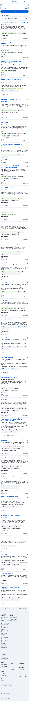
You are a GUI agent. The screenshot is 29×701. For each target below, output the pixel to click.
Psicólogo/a (4, 440)
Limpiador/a (4, 243)
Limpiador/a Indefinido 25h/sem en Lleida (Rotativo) (12, 145)
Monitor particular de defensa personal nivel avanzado (13, 23)
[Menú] (1, 1)
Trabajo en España (5, 680)
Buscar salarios (22, 673)
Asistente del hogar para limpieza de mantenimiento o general (11, 80)
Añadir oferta (12, 666)
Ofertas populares (13, 617)
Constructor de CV (23, 675)
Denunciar (25, 38)
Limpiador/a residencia (7, 357)
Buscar (14, 11)
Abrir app (26, 1)
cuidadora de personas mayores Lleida (4, 630)
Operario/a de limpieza (7, 187)
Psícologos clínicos (6, 457)
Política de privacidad (5, 693)
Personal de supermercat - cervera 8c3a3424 (10, 100)
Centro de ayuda (4, 678)
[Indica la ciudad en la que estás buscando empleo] (14, 8)
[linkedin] (11, 685)
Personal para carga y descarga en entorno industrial (12, 42)
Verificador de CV (22, 676)
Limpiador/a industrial (7, 319)
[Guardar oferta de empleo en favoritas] (27, 23)
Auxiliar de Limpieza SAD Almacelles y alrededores (11, 516)
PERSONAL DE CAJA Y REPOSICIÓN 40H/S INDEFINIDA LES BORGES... (12, 419)
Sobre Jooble (4, 664)
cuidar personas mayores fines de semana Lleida (4, 634)
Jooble (8, 698)
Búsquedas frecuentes (6, 612)
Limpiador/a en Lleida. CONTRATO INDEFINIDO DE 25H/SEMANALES (10, 166)
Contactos (3, 673)
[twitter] (8, 685)
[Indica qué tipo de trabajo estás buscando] (14, 4)
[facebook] (2, 685)
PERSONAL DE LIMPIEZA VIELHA (9, 496)
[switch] (27, 18)
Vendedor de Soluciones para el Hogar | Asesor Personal (11, 62)
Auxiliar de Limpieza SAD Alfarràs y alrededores (10, 587)
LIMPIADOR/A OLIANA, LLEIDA (9, 377)
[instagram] (5, 685)
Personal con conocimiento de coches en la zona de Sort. (12, 121)
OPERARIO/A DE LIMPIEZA (8, 477)
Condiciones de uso (5, 691)
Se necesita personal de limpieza (10, 209)
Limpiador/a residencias (7, 223)
